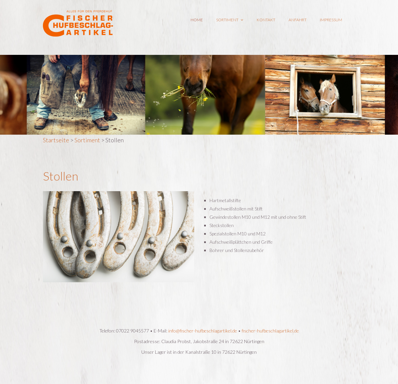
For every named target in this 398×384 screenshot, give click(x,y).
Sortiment (229, 19)
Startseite (56, 140)
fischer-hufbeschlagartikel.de (270, 330)
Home (197, 19)
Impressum (331, 19)
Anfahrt (298, 19)
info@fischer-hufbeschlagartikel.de (202, 330)
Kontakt (266, 19)
